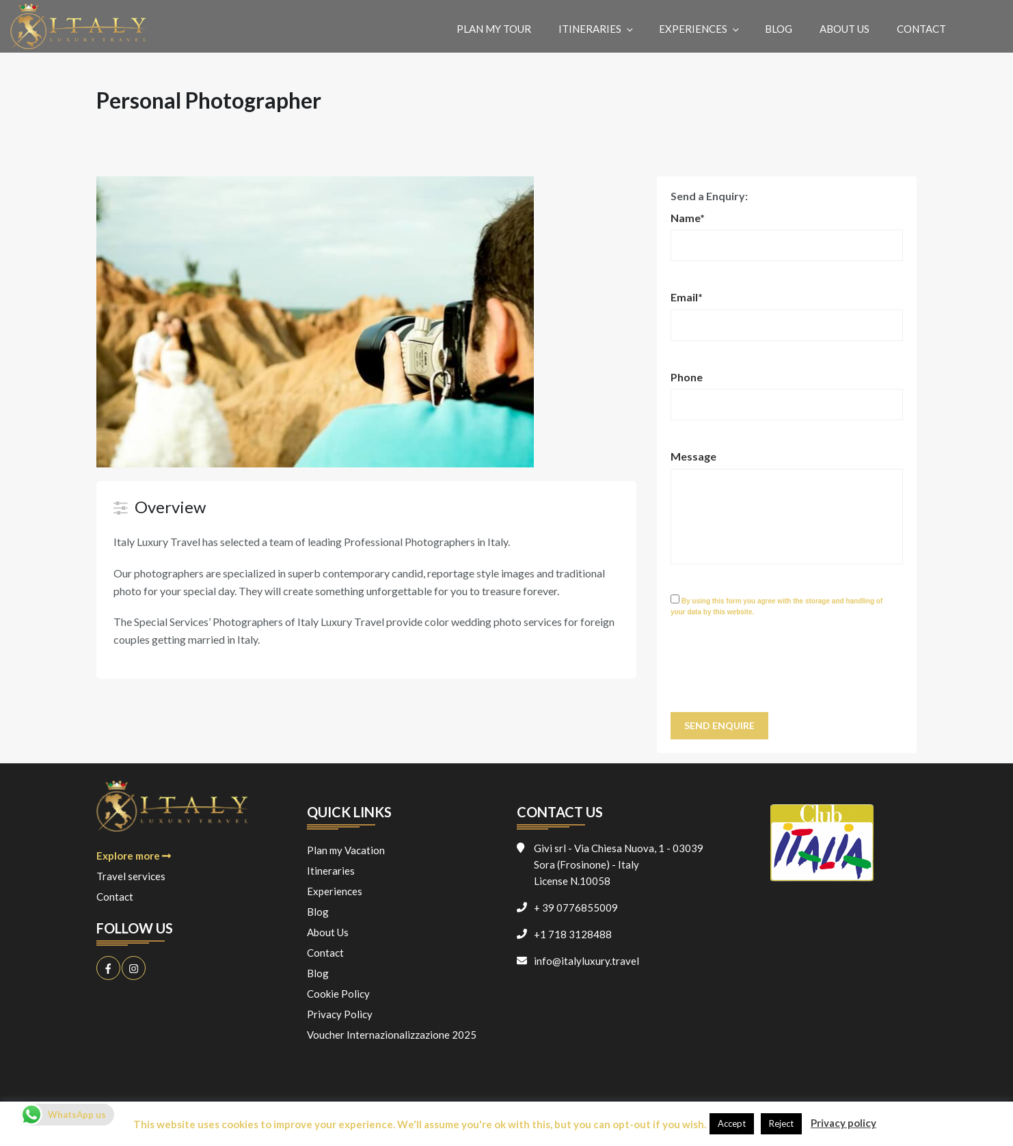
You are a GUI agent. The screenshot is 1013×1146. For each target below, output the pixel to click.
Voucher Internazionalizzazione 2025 (391, 1034)
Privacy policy (843, 1123)
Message (693, 456)
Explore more (133, 855)
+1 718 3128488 (573, 934)
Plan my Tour (494, 29)
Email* (687, 296)
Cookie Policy (338, 993)
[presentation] (774, 671)
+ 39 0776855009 (576, 907)
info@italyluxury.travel (586, 961)
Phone (687, 376)
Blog (778, 29)
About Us (844, 29)
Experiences (700, 29)
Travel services (130, 876)
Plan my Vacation (346, 850)
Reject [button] (781, 1123)
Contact (921, 29)
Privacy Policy (340, 1014)
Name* (688, 217)
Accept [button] (732, 1123)
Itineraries (596, 29)
